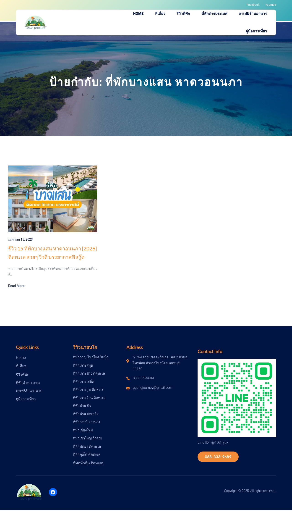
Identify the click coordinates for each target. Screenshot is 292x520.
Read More (16, 286)
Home (21, 357)
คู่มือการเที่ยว (26, 399)
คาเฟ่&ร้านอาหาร (29, 391)
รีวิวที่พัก (22, 375)
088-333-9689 (218, 456)
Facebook (253, 4)
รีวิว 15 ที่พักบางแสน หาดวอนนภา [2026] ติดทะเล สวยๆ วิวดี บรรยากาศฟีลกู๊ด (52, 252)
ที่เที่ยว (21, 366)
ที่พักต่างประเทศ (28, 383)
